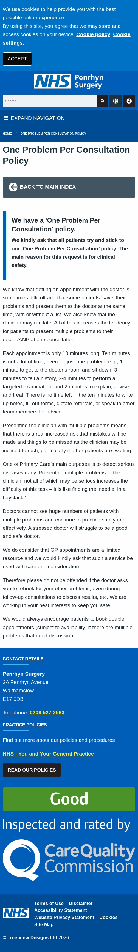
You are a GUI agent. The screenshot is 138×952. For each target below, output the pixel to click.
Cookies (108, 917)
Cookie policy (93, 34)
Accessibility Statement (60, 910)
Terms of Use (49, 903)
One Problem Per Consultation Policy (53, 133)
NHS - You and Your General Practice (48, 754)
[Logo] (69, 81)
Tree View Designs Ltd (32, 937)
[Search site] (102, 101)
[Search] (50, 101)
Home (7, 133)
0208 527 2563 (47, 712)
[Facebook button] (129, 101)
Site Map (43, 924)
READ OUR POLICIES (32, 770)
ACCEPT (17, 58)
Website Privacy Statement (64, 917)
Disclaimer (80, 903)
